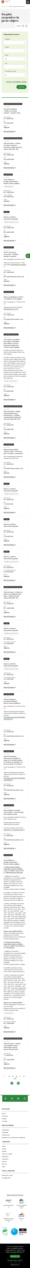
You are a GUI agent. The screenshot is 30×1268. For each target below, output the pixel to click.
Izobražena (5, 1159)
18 (23, 1076)
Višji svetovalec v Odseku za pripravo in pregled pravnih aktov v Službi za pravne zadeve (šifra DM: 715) (13, 595)
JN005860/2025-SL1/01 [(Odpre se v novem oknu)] (11, 309)
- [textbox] (5, 43)
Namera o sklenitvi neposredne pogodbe (11, 218)
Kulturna (4, 1161)
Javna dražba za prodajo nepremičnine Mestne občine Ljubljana (11, 181)
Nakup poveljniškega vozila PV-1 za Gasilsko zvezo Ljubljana (14, 298)
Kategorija (7, 39)
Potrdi (21, 87)
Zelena (4, 1146)
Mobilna (4, 1151)
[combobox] (15, 43)
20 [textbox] (5, 75)
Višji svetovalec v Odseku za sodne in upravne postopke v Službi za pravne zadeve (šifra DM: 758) (13, 146)
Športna (4, 1164)
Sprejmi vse (15, 1256)
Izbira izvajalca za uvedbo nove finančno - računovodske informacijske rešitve (13, 812)
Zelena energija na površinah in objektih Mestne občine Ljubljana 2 (12, 701)
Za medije (4, 1121)
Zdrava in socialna (7, 1154)
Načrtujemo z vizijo (7, 1175)
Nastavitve (15, 1264)
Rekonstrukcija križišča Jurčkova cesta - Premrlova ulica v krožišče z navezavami (13, 451)
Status (6, 55)
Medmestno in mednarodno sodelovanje (13, 1137)
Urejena (4, 1149)
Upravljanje (5, 1132)
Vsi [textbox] (5, 59)
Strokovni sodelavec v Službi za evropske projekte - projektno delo (12, 111)
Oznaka (7, 47)
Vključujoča (5, 1156)
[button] (16, 82)
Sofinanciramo (6, 1135)
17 (20, 1076)
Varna (3, 1166)
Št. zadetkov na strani (10, 71)
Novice (4, 1113)
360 (15, 1078)
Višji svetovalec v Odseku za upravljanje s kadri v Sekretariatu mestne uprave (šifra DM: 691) (12, 1046)
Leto (6, 63)
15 (12, 1076)
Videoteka (5, 1116)
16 (16, 1076)
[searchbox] (5, 50)
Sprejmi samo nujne (15, 1260)
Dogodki (4, 1118)
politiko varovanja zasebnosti (15, 1252)
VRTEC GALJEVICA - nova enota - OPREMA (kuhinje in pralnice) (11, 254)
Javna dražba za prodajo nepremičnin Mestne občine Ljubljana (11, 862)
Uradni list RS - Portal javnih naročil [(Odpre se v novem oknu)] (14, 830)
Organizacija (5, 1130)
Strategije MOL (6, 1178)
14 (9, 1076)
